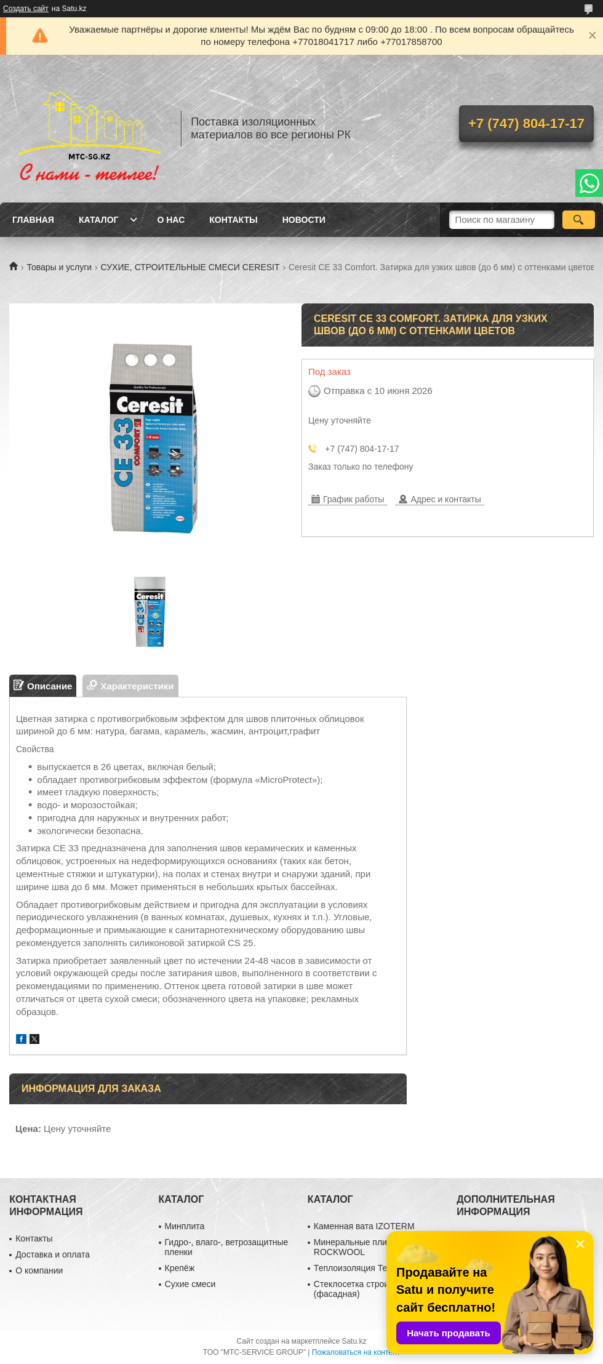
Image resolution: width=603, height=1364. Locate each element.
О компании (39, 1270)
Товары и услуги (59, 267)
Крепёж (179, 1268)
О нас (171, 220)
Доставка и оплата (52, 1254)
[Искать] (578, 220)
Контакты (233, 220)
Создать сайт (26, 8)
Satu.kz (353, 1341)
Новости (303, 220)
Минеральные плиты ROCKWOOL (355, 1247)
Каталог (99, 220)
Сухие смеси (190, 1284)
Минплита (185, 1226)
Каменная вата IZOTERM (364, 1226)
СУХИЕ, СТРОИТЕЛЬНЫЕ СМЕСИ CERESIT (190, 267)
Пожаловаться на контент (356, 1352)
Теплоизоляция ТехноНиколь (372, 1268)
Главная (33, 220)
